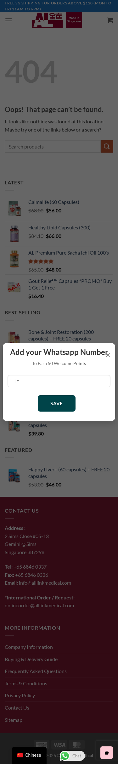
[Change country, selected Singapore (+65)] (14, 381)
